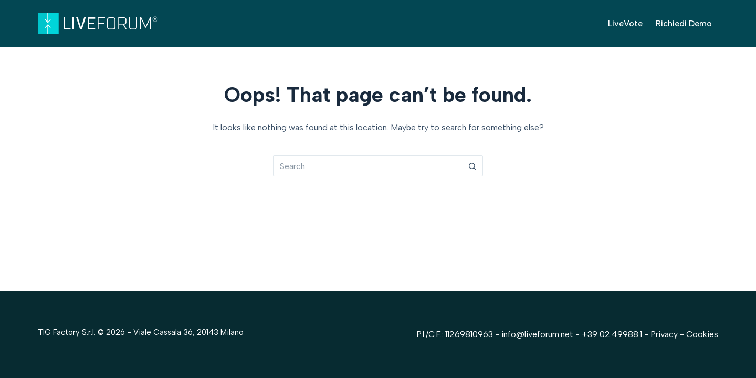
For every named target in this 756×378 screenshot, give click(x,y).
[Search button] (472, 165)
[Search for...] (367, 165)
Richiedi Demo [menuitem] (684, 23)
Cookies (702, 334)
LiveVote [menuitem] (625, 23)
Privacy (665, 334)
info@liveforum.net (537, 334)
